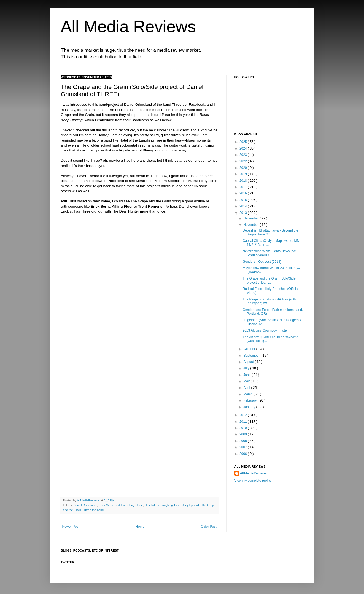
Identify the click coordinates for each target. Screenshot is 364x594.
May (246, 381)
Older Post (209, 526)
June (247, 375)
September (251, 355)
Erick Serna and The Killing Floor (121, 505)
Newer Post (70, 526)
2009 (243, 434)
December (251, 218)
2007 (243, 447)
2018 (243, 181)
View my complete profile (252, 480)
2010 (243, 428)
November (251, 225)
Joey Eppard (191, 505)
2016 (243, 193)
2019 (243, 174)
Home (140, 526)
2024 (243, 148)
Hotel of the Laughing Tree (162, 505)
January (249, 407)
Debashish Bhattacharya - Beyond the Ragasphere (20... (270, 232)
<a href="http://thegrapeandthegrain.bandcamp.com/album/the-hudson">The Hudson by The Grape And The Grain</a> (109, 284)
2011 (243, 422)
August (249, 362)
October (249, 349)
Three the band (93, 510)
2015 (243, 200)
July (246, 368)
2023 (243, 155)
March (248, 394)
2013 (243, 213)
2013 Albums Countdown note (264, 330)
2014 (243, 206)
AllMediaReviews (88, 500)
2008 (243, 441)
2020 (243, 168)
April (247, 388)
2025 (243, 142)
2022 (243, 161)
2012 (243, 415)
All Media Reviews (128, 26)
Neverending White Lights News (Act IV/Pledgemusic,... (269, 253)
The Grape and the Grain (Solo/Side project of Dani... (268, 280)
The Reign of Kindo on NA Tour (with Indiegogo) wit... (269, 301)
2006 (243, 454)
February (250, 400)
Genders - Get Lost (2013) (261, 262)
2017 (243, 187)
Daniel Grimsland (85, 505)
